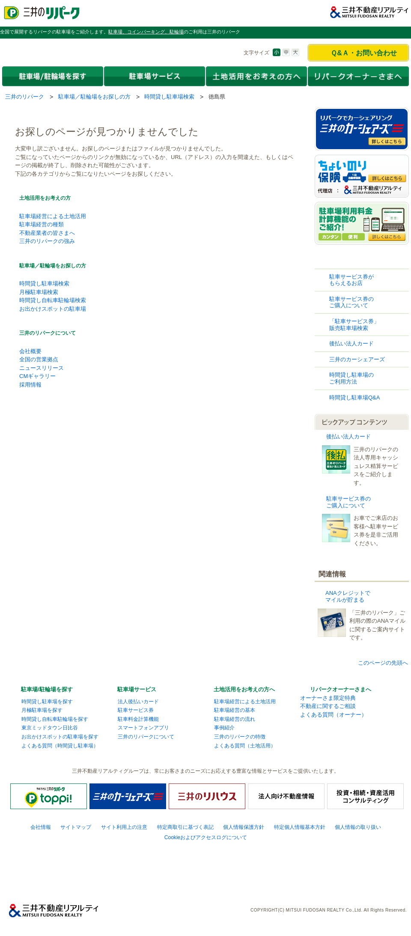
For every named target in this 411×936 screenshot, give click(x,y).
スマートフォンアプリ (143, 728)
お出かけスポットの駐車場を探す (59, 737)
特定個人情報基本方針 (299, 827)
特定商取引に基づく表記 (185, 827)
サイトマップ (75, 827)
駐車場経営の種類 (41, 224)
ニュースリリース (41, 368)
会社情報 (40, 827)
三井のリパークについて (47, 333)
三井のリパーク (24, 96)
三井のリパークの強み (47, 241)
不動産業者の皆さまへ (47, 233)
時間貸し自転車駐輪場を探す (54, 719)
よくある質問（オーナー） (333, 714)
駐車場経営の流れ (234, 719)
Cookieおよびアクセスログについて (205, 837)
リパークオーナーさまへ (340, 689)
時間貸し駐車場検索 (169, 96)
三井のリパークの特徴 (239, 737)
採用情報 (30, 384)
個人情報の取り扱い (358, 827)
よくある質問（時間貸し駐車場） (59, 746)
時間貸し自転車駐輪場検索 (52, 300)
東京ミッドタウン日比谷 (49, 728)
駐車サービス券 (136, 710)
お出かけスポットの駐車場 (52, 309)
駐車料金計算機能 (138, 719)
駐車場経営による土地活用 (52, 216)
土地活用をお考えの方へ (244, 689)
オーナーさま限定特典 (328, 698)
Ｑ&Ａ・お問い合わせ (364, 53)
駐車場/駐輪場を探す (47, 689)
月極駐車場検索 (38, 292)
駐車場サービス (136, 689)
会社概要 (30, 351)
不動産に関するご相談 (328, 706)
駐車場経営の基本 (234, 710)
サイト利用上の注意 (124, 827)
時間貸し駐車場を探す (47, 702)
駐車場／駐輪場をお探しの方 (94, 96)
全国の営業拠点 (38, 359)
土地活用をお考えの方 (45, 198)
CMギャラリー (37, 376)
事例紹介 (224, 728)
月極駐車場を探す (42, 710)
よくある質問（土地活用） (245, 746)
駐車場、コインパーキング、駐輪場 (146, 31)
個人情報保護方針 (243, 827)
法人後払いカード (138, 702)
